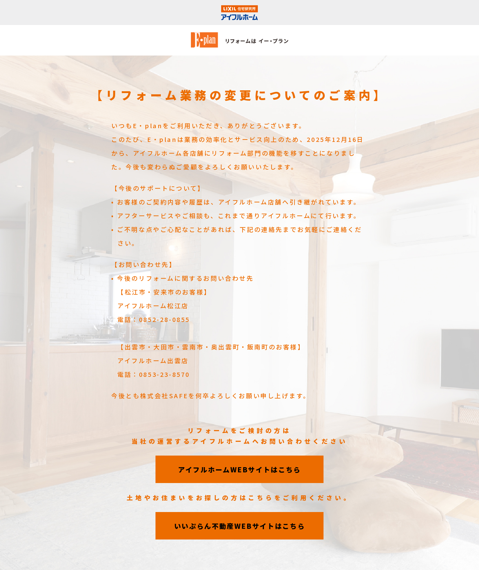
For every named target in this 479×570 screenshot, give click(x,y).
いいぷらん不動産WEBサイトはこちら (239, 526)
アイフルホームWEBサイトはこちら (239, 469)
